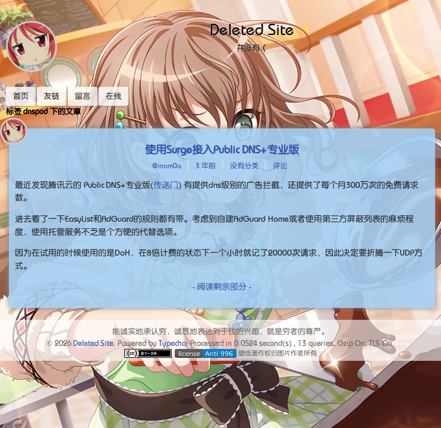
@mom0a (166, 165)
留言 (82, 96)
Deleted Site (252, 29)
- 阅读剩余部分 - (222, 286)
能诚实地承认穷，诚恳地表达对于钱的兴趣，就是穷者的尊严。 (220, 331)
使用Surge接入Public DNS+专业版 (222, 149)
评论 (280, 165)
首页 (21, 96)
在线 (113, 96)
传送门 (165, 185)
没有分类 (244, 165)
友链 (51, 96)
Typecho (172, 343)
